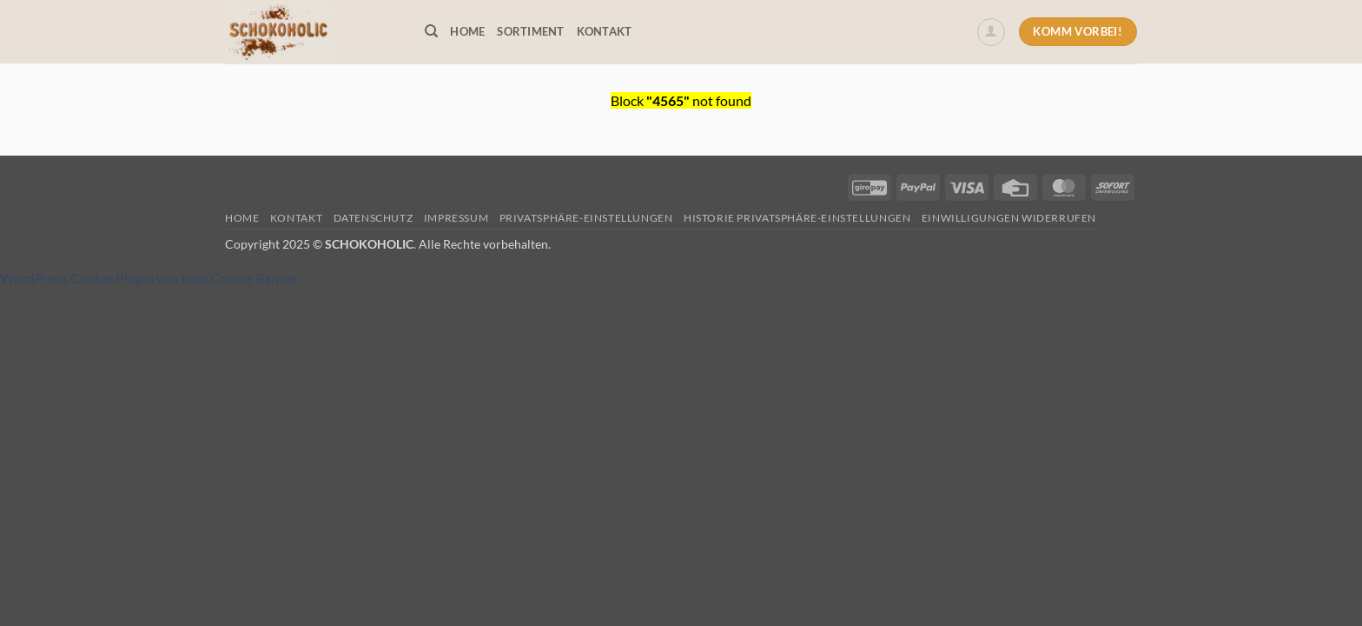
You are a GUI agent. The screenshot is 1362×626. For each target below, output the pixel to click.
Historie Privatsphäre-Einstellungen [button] (797, 217)
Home (467, 31)
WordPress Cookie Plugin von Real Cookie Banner (149, 278)
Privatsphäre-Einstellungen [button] (586, 217)
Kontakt (604, 31)
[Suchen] (431, 31)
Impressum (456, 217)
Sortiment (530, 31)
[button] (991, 32)
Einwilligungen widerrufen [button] (1009, 217)
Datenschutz (373, 217)
